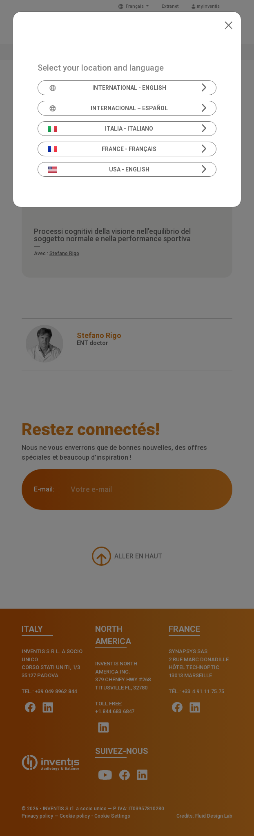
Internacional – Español (108, 108)
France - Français (102, 149)
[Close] (228, 24)
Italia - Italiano (101, 128)
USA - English (98, 169)
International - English (107, 87)
